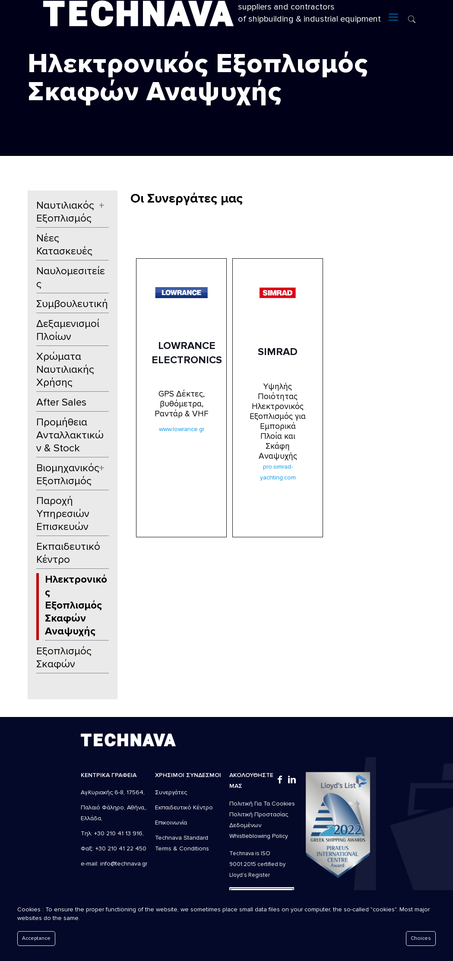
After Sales (61, 402)
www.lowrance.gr (181, 429)
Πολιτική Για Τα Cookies (262, 803)
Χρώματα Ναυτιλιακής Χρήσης (65, 369)
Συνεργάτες (171, 792)
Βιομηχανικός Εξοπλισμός (67, 474)
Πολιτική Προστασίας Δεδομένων (258, 820)
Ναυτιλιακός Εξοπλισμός (65, 212)
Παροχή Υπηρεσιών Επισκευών (62, 514)
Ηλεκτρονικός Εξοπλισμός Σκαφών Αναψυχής (76, 605)
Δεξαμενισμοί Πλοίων (67, 330)
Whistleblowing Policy (258, 836)
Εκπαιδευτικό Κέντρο (68, 553)
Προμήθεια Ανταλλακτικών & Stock (70, 435)
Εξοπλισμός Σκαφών (64, 657)
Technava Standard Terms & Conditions (182, 843)
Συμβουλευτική (72, 304)
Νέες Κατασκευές (64, 244)
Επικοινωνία (171, 822)
